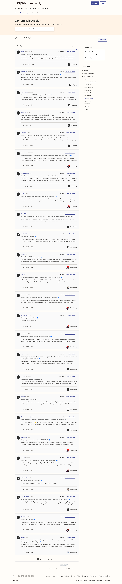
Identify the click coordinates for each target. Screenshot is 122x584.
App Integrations (104, 576)
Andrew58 (24, 112)
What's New (43, 8)
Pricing (48, 576)
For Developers (25, 13)
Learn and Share (88, 73)
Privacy (107, 580)
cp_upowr (24, 295)
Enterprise (85, 576)
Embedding (88, 90)
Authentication (88, 84)
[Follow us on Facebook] (19, 576)
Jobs (78, 576)
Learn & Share (30, 8)
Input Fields (88, 101)
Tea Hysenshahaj (26, 417)
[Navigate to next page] (55, 559)
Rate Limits (87, 103)
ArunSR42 (24, 213)
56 (51, 559)
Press (73, 576)
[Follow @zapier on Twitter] (29, 576)
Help (53, 576)
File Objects (88, 95)
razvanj (23, 354)
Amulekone (24, 516)
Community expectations (92, 58)
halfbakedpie (24, 477)
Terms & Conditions (54, 569)
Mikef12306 (24, 71)
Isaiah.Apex (24, 437)
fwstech (23, 193)
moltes (23, 396)
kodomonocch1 (25, 173)
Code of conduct (90, 52)
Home (17, 13)
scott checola (25, 315)
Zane (22, 51)
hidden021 (24, 234)
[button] (95, 3)
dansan (23, 537)
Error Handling (88, 93)
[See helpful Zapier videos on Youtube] (32, 576)
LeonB (23, 457)
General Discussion (90, 98)
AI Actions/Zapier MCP (91, 82)
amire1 (23, 254)
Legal (102, 580)
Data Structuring (89, 87)
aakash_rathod (25, 496)
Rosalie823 (24, 132)
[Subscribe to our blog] (26, 576)
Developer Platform (63, 576)
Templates (93, 576)
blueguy (23, 376)
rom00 (23, 274)
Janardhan (24, 333)
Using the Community (91, 55)
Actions (86, 79)
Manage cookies (94, 580)
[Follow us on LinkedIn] (22, 576)
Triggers (87, 109)
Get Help (19, 8)
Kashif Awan (24, 92)
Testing (87, 106)
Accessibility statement (67, 569)
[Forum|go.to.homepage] (29, 3)
